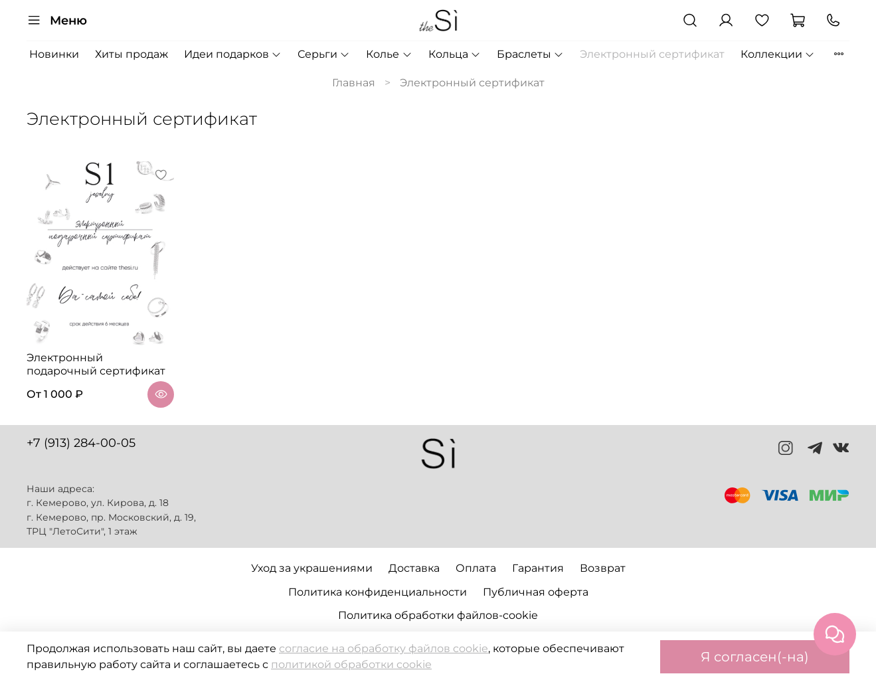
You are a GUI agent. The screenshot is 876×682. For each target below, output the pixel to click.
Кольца (454, 54)
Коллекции (778, 54)
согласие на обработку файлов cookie (383, 648)
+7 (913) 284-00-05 (81, 443)
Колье (389, 54)
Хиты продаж (131, 54)
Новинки (54, 54)
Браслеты (530, 54)
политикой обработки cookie (351, 664)
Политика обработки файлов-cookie (438, 615)
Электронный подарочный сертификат (96, 364)
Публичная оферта (535, 592)
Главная (353, 82)
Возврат (603, 568)
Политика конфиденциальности (377, 592)
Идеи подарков (233, 54)
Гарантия (538, 568)
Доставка (414, 568)
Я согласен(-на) (755, 657)
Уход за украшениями (312, 568)
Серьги (324, 54)
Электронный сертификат (652, 54)
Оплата (476, 568)
